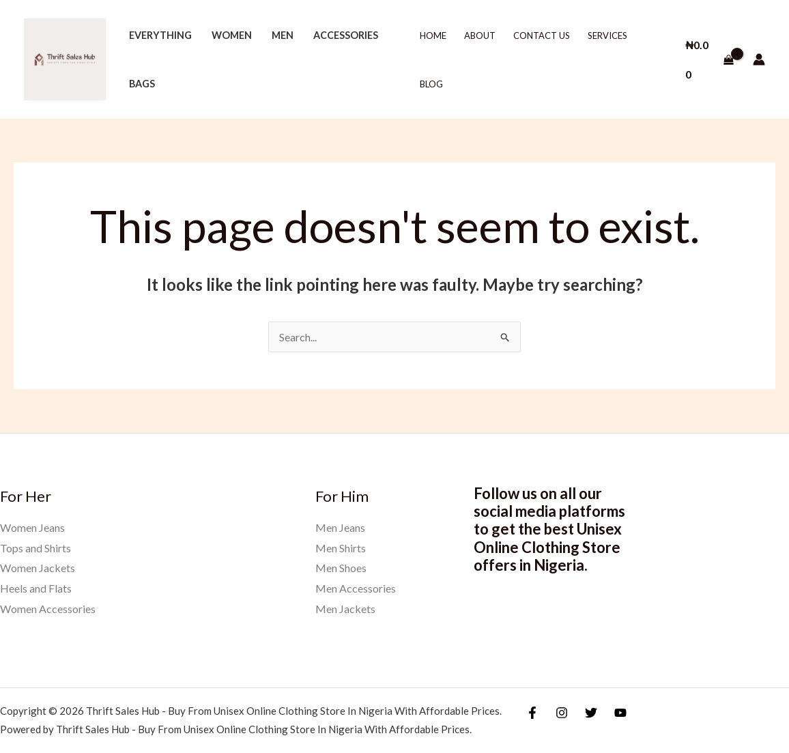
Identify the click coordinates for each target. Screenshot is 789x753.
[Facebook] (532, 713)
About (480, 35)
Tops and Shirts (35, 547)
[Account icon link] (759, 59)
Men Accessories (355, 588)
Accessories (345, 35)
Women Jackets (37, 567)
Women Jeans (32, 527)
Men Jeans (340, 527)
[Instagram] (562, 713)
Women (232, 35)
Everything (160, 35)
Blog (431, 84)
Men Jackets (345, 608)
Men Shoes (341, 567)
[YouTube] (620, 713)
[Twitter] (591, 713)
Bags (142, 83)
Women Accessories (48, 608)
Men (282, 35)
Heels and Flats (36, 588)
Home (433, 35)
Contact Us (541, 35)
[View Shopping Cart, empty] (709, 59)
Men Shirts (340, 547)
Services (607, 35)
